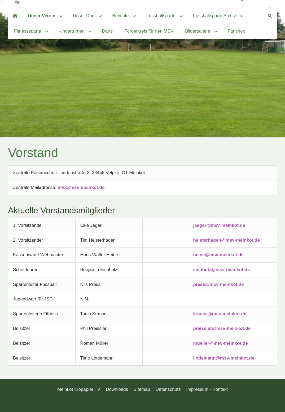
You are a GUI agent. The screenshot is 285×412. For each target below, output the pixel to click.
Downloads (117, 389)
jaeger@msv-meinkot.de (219, 225)
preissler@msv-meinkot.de (222, 328)
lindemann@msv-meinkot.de (223, 358)
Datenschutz (168, 389)
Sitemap (142, 389)
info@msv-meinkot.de (81, 187)
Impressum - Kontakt (207, 389)
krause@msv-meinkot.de (219, 313)
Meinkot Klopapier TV (78, 389)
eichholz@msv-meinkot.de (221, 269)
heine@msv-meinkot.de (218, 254)
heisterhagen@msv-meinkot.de (226, 240)
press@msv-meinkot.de (218, 284)
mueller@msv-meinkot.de (220, 343)
